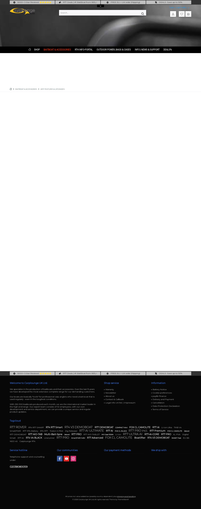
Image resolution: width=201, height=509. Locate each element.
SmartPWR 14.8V (78, 438)
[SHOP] (37, 50)
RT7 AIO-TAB (35, 434)
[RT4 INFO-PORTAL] (84, 50)
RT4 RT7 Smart (54, 427)
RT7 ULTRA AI (133, 434)
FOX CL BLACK (121, 431)
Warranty (109, 389)
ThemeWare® (123, 499)
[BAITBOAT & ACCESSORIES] (57, 50)
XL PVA (177, 434)
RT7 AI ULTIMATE (92, 430)
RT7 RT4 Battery (31, 431)
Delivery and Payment (163, 399)
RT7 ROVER (18, 427)
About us (109, 396)
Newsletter (110, 393)
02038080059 (18, 466)
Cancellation (158, 402)
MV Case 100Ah (108, 434)
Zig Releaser (71, 431)
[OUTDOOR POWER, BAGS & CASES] (114, 50)
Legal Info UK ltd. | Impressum (120, 402)
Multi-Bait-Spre (53, 434)
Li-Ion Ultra (167, 427)
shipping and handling (126, 496)
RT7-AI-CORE (152, 434)
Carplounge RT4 (27, 441)
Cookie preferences (162, 393)
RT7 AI (156, 427)
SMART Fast (177, 438)
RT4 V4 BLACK (34, 438)
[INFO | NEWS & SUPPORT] (147, 50)
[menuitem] (179, 7)
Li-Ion (118, 434)
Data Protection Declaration (166, 406)
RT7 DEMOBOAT (104, 427)
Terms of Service (160, 409)
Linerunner (49, 438)
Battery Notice (160, 389)
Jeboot (186, 431)
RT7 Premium (158, 431)
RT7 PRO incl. (138, 430)
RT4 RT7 (44, 431)
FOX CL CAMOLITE (140, 427)
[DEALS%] (167, 50)
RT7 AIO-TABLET (91, 434)
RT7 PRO (76, 434)
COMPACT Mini (121, 427)
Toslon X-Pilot (57, 431)
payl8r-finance (159, 396)
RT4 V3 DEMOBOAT (78, 427)
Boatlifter (140, 438)
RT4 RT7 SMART (36, 427)
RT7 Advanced (95, 438)
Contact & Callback (114, 399)
